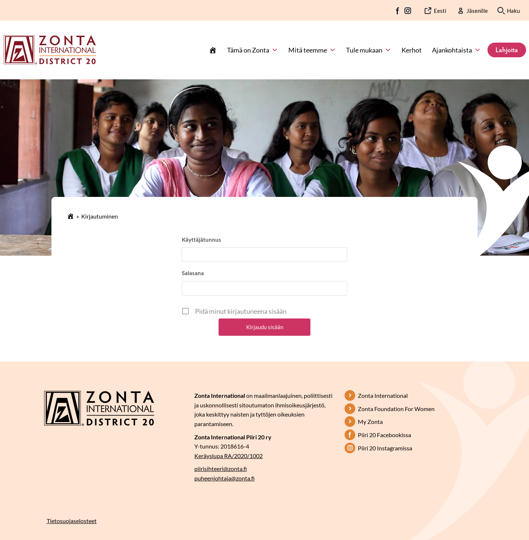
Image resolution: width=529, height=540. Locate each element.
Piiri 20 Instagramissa (385, 447)
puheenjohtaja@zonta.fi (224, 478)
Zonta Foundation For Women (396, 408)
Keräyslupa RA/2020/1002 (228, 455)
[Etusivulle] (50, 49)
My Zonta (370, 421)
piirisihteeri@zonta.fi (220, 468)
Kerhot (412, 50)
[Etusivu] (212, 50)
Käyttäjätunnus (201, 239)
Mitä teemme (312, 50)
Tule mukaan (368, 50)
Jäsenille (477, 10)
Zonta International (383, 395)
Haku (513, 10)
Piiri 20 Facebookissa (384, 434)
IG (407, 10)
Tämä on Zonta (252, 50)
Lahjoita (507, 49)
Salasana (193, 273)
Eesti (440, 10)
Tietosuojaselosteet (72, 520)
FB (397, 10)
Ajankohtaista (456, 50)
